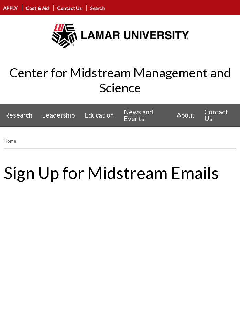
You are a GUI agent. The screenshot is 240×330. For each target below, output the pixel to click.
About (186, 115)
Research (18, 115)
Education (99, 115)
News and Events (138, 115)
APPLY (10, 8)
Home (10, 141)
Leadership (58, 115)
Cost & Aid (37, 8)
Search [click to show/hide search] (97, 8)
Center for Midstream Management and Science (120, 80)
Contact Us (69, 8)
